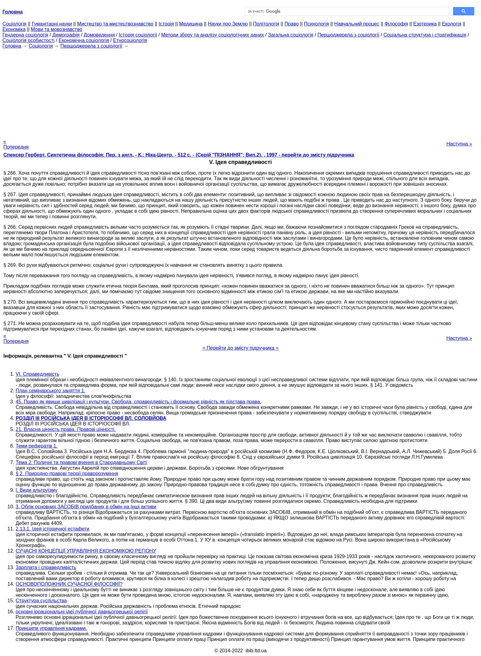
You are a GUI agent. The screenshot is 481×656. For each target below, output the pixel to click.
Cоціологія (14, 23)
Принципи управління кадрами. (51, 628)
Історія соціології (138, 34)
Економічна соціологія (84, 40)
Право (291, 23)
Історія (166, 23)
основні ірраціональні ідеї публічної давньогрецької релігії (82, 611)
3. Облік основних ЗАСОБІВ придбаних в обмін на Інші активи (86, 506)
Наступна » (459, 143)
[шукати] (346, 11)
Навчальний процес (356, 23)
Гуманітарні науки (52, 23)
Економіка (13, 29)
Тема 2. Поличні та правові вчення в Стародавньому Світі (81, 462)
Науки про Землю (228, 23)
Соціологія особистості (28, 40)
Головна (11, 46)
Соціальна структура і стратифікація (424, 34)
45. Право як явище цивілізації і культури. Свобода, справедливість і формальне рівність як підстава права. (138, 401)
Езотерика (425, 23)
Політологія (266, 23)
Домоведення (99, 34)
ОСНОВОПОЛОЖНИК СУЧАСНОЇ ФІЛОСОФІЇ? (69, 584)
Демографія (66, 34)
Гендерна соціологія (25, 34)
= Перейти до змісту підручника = (240, 348)
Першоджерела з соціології (348, 34)
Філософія (396, 23)
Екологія (451, 23)
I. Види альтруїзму (36, 490)
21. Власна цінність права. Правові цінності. (66, 429)
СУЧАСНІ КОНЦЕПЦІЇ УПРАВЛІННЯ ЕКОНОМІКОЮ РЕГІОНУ (86, 550)
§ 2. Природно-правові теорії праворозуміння (67, 473)
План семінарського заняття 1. (50, 390)
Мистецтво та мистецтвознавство (115, 23)
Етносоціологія (130, 40)
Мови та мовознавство (57, 29)
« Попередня (16, 144)
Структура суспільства (41, 600)
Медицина (190, 23)
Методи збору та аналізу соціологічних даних (212, 34)
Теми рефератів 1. (37, 445)
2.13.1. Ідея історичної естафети (52, 528)
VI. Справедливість (37, 374)
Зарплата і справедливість (46, 567)
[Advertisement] (240, 92)
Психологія (316, 23)
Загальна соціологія (291, 34)
